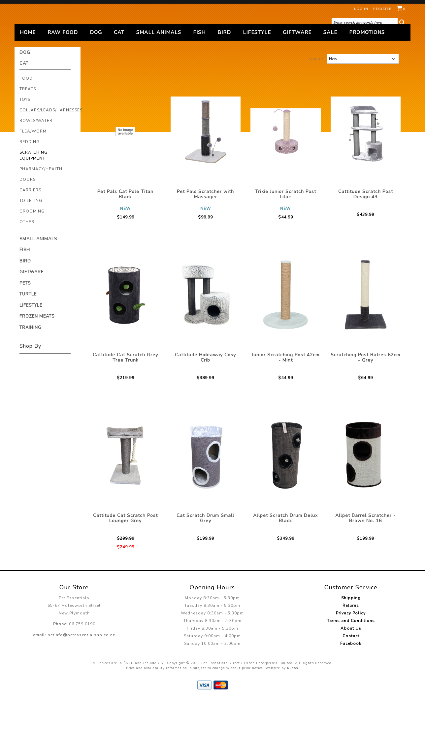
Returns (351, 649)
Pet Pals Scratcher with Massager (205, 237)
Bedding (29, 185)
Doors (27, 222)
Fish (199, 75)
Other (26, 265)
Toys (24, 142)
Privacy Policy (351, 656)
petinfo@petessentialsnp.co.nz (81, 678)
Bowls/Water (35, 164)
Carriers (30, 233)
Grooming (32, 254)
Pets (25, 327)
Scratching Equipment (33, 198)
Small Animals (158, 75)
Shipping (351, 641)
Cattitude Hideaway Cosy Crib (205, 401)
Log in (361, 9)
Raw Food (63, 75)
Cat (119, 75)
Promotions (367, 75)
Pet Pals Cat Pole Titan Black (125, 237)
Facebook (350, 687)
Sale (330, 75)
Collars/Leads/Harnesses (50, 153)
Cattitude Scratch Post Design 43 (365, 237)
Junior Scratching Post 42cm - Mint (285, 401)
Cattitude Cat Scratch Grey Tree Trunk (125, 401)
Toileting (30, 244)
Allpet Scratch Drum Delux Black (285, 561)
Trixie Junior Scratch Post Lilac (285, 237)
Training (30, 371)
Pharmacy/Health (40, 212)
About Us (351, 672)
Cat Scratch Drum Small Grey (205, 561)
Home (27, 75)
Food (26, 121)
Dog (96, 75)
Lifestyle (257, 75)
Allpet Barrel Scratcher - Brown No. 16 (365, 561)
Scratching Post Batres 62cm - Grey (365, 401)
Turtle (28, 338)
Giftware (297, 75)
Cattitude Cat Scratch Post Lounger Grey (125, 561)
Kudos (292, 711)
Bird (224, 75)
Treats (27, 132)
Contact (351, 679)
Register (382, 9)
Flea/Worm (33, 174)
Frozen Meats (36, 360)
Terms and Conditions (351, 664)
